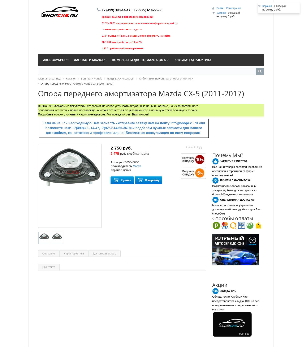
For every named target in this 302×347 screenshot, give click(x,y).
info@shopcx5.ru (184, 123)
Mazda (137, 166)
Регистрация (233, 8)
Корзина (221, 12)
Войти (220, 8)
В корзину (148, 180)
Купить (122, 180)
